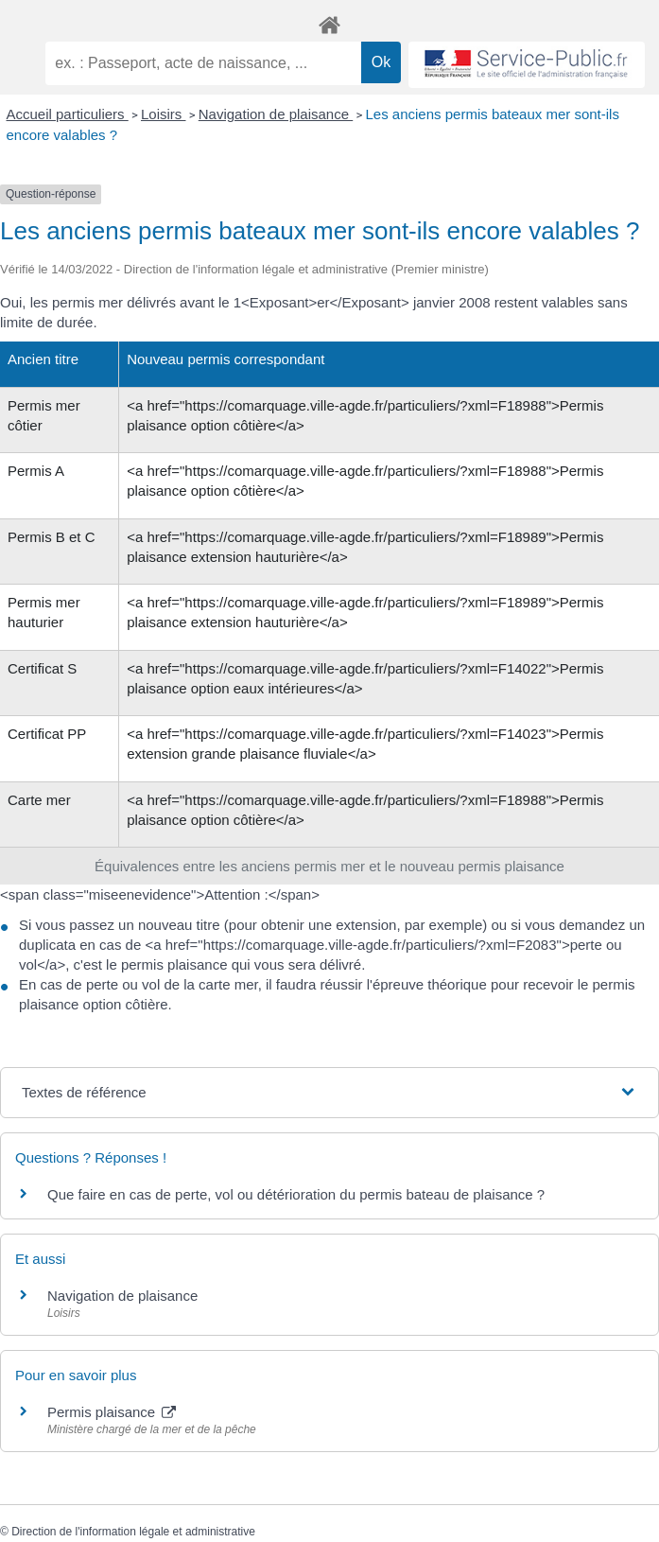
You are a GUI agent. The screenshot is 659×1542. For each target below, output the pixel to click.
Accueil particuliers (68, 114)
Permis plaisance (111, 1412)
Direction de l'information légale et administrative (133, 1531)
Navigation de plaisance (276, 114)
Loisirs (163, 114)
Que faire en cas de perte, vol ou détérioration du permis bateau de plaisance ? (296, 1194)
